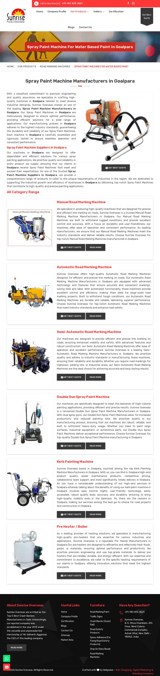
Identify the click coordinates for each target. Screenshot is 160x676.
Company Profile (57, 11)
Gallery (98, 11)
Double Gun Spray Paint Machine (83, 397)
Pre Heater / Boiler (72, 526)
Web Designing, (124, 670)
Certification (116, 11)
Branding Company (142, 673)
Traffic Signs (96, 616)
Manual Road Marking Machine (81, 202)
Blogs (71, 27)
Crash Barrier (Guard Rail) (100, 623)
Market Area (67, 640)
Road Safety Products (96, 631)
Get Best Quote (146, 16)
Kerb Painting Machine (75, 461)
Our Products (80, 11)
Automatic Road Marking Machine (84, 267)
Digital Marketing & (143, 670)
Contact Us (85, 27)
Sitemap (65, 635)
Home (39, 11)
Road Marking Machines (55, 66)
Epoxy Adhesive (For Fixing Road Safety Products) (100, 641)
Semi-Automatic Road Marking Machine (89, 332)
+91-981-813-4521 (72, 3)
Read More (95, 247)
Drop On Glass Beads (100, 649)
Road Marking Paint (99, 612)
